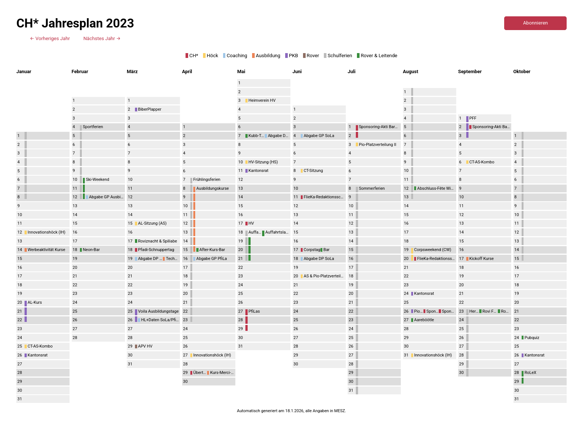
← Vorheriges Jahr (50, 38)
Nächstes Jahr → (101, 38)
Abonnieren (535, 23)
